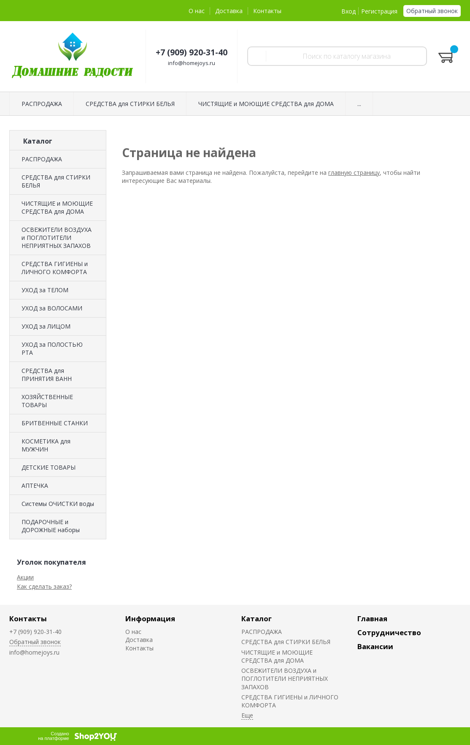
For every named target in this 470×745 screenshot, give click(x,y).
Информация (150, 618)
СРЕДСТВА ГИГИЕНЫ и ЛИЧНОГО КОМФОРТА (55, 268)
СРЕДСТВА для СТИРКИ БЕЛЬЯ (56, 181)
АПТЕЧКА (35, 485)
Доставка (229, 11)
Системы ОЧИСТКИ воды (58, 504)
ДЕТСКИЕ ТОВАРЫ (49, 467)
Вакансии (375, 646)
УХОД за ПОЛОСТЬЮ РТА (52, 348)
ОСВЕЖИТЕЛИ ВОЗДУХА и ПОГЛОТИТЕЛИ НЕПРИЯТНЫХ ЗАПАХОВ (57, 238)
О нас (197, 11)
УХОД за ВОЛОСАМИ (52, 308)
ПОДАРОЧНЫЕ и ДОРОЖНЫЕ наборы (51, 526)
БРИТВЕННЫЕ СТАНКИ (55, 423)
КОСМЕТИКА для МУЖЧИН (46, 445)
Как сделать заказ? (44, 586)
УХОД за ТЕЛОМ (45, 290)
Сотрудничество (389, 632)
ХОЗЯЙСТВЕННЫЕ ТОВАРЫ (47, 401)
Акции (25, 577)
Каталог (256, 618)
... (359, 104)
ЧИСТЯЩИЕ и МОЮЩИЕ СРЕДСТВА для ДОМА (57, 207)
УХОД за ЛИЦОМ (46, 326)
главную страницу (354, 173)
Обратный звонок (432, 11)
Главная (372, 618)
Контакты (267, 11)
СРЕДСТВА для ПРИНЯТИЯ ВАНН (47, 375)
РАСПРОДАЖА (42, 159)
